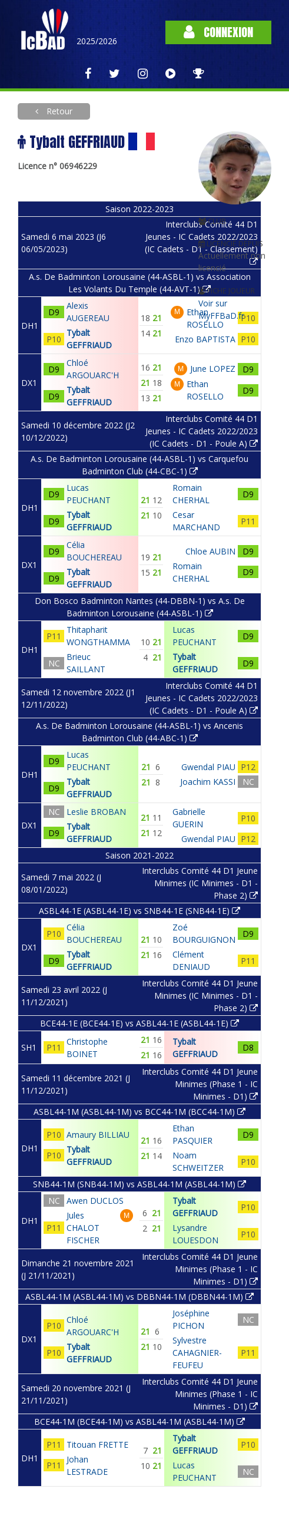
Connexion (218, 32)
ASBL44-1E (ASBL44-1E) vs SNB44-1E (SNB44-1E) (139, 910)
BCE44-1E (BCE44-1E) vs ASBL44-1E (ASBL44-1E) (139, 1023)
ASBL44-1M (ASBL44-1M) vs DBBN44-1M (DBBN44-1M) (139, 1296)
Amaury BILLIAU (98, 1134)
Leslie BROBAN (96, 811)
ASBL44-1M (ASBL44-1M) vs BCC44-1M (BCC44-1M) (139, 1111)
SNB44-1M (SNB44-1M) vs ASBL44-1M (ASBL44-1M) (139, 1184)
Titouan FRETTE (97, 1444)
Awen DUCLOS (95, 1200)
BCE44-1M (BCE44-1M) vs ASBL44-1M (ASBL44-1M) (139, 1421)
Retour (58, 111)
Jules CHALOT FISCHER (83, 1228)
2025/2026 (97, 41)
